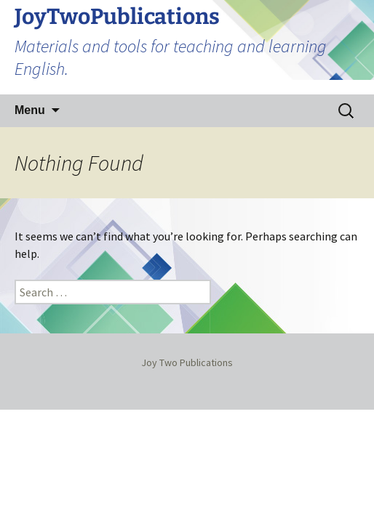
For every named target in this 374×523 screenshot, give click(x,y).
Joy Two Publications (187, 362)
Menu (30, 110)
